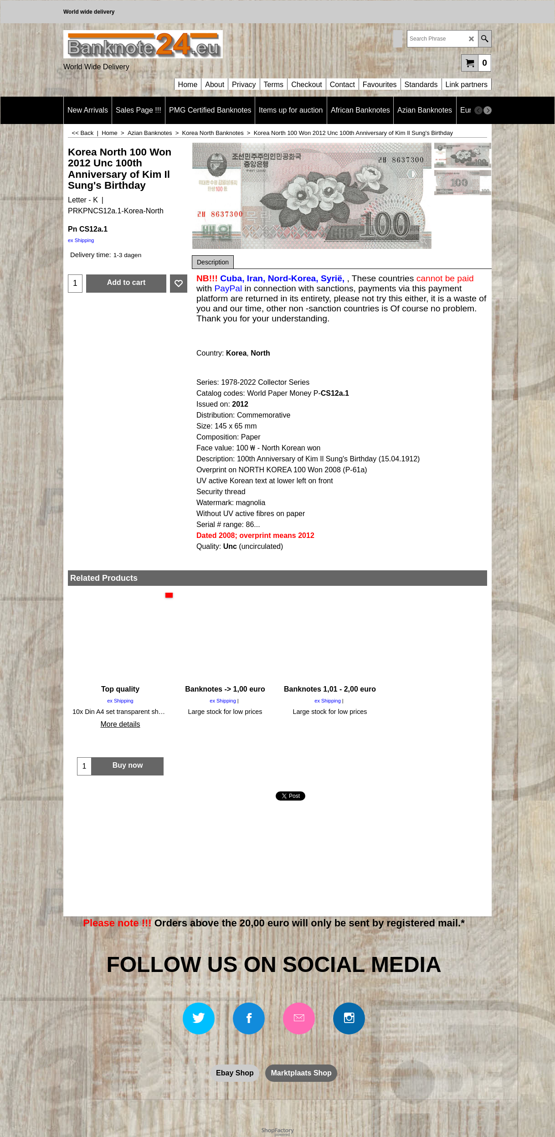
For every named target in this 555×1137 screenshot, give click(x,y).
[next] (487, 110)
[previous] (478, 110)
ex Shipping (81, 240)
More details (120, 724)
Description (213, 262)
